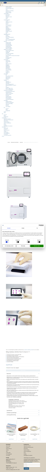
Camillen (7, 20)
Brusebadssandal (8, 57)
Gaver (5, 112)
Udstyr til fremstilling (9, 103)
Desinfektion (8, 71)
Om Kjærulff (6, 134)
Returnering (6, 120)
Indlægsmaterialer (9, 101)
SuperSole (7, 104)
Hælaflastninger (8, 46)
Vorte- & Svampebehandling (10, 39)
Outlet (5, 111)
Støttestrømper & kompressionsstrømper (12, 55)
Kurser (3, 136)
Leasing (5, 131)
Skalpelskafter (8, 66)
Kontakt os (8, 447)
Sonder (7, 62)
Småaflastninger (8, 43)
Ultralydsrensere (8, 96)
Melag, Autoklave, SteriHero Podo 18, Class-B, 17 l (31, 142)
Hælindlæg (7, 52)
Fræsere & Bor (8, 61)
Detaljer (17, 367)
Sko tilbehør (8, 58)
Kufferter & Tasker (9, 16)
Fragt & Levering (6, 121)
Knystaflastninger (8, 44)
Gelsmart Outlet (8, 42)
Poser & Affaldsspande (9, 89)
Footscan (7, 105)
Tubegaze (7, 38)
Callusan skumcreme (9, 21)
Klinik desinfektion (8, 97)
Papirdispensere (8, 82)
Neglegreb (7, 64)
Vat (6, 86)
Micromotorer (8, 14)
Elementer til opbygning (9, 102)
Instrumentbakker (8, 69)
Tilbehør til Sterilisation (9, 93)
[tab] (23, 374)
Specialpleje (8, 30)
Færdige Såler (8, 51)
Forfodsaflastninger (9, 45)
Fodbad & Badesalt (9, 31)
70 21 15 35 (9, 461)
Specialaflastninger (9, 47)
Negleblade (7, 65)
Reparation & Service (7, 118)
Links (7, 451)
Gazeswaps (8, 36)
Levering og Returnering (11, 414)
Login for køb (23, 370)
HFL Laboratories (8, 24)
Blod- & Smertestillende (9, 40)
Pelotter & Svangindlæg (9, 53)
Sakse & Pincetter (8, 63)
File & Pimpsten (8, 68)
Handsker (7, 87)
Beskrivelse (9, 373)
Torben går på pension (7, 135)
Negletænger (8, 60)
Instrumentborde (8, 7)
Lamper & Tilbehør (9, 6)
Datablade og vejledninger (11, 412)
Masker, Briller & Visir (9, 88)
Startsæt (7, 108)
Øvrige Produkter (8, 12)
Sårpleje (7, 35)
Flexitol (7, 23)
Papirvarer (7, 81)
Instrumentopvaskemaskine (10, 91)
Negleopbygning (8, 29)
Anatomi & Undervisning (9, 8)
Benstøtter (7, 15)
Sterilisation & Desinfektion (15, 142)
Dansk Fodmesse (6, 130)
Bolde (7, 109)
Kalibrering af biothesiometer (8, 119)
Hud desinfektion (8, 98)
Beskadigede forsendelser (8, 125)
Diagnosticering (8, 11)
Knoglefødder (8, 110)
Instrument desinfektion (9, 99)
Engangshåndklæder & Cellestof (11, 85)
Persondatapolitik (7, 133)
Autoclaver (7, 95)
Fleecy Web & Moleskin (9, 75)
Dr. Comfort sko (8, 54)
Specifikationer (9, 410)
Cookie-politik (6, 132)
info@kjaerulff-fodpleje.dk (12, 462)
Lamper (7, 17)
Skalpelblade (8, 67)
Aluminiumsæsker (8, 94)
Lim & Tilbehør (8, 106)
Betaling (5, 124)
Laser (7, 9)
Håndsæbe (7, 83)
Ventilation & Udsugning (9, 10)
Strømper (7, 56)
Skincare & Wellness (9, 48)
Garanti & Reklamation (7, 122)
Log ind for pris (11, 439)
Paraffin (7, 32)
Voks (6, 33)
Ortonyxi (7, 70)
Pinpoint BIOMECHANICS (10, 50)
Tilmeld (26, 468)
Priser (5, 123)
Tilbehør (7, 72)
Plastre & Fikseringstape (10, 37)
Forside (9, 142)
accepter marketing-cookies (28, 349)
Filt (6, 74)
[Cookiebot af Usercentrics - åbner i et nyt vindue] (39, 225)
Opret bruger (8, 445)
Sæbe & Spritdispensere (10, 84)
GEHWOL (7, 22)
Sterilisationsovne (8, 92)
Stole (6, 18)
